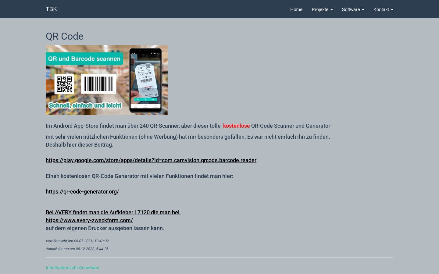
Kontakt (383, 9)
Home (296, 9)
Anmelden (89, 267)
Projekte (322, 9)
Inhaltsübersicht (62, 267)
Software (353, 9)
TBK (51, 9)
